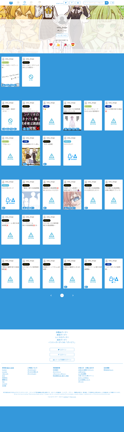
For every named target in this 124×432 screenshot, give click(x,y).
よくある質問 (82, 374)
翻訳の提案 (10, 368)
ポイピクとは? (32, 370)
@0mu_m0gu (63, 30)
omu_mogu (62, 27)
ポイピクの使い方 (33, 372)
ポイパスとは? (32, 374)
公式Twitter (82, 372)
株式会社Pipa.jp (108, 370)
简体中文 (4, 378)
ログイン (62, 349)
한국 (3, 376)
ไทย (3, 382)
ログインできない (83, 378)
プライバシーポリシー (59, 374)
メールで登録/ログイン (62, 359)
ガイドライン (57, 372)
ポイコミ (81, 382)
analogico (66, 397)
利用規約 (55, 370)
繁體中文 (4, 380)
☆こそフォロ (62, 35)
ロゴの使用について (84, 380)
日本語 (4, 386)
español (4, 372)
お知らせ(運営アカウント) (86, 370)
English (4, 370)
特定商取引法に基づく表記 (61, 376)
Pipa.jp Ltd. (73, 397)
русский (4, 384)
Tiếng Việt (5, 374)
